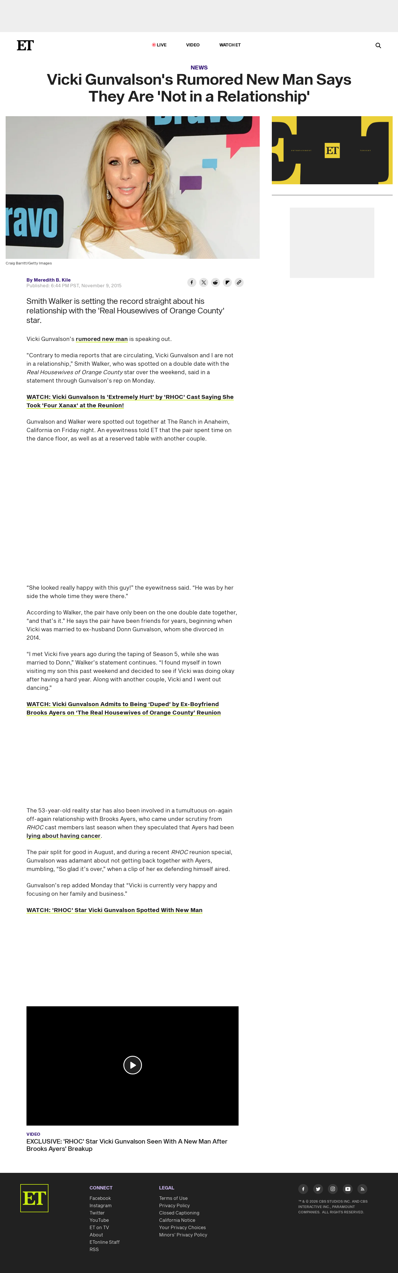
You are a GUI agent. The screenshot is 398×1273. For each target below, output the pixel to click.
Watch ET (230, 45)
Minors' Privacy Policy (183, 1235)
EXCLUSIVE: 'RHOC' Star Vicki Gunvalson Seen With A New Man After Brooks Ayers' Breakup (127, 1145)
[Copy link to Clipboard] (239, 283)
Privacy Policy (174, 1205)
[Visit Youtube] (348, 1190)
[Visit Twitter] (318, 1190)
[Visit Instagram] (333, 1190)
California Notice (177, 1220)
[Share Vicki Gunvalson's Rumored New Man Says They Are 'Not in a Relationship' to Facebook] (192, 283)
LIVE (161, 45)
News (199, 68)
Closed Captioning (179, 1213)
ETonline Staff (105, 1242)
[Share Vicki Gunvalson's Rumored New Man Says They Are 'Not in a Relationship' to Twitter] (204, 283)
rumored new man (102, 339)
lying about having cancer (63, 836)
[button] (132, 1065)
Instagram (101, 1205)
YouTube (99, 1220)
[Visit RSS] (362, 1190)
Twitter (97, 1213)
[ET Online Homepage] (25, 45)
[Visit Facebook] (303, 1190)
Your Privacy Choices (182, 1227)
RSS (94, 1249)
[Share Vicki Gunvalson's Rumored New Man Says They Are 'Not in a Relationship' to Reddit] (215, 283)
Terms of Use (173, 1198)
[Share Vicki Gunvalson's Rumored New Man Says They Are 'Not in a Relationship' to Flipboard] (227, 283)
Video (193, 45)
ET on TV (99, 1227)
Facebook (100, 1198)
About (96, 1235)
